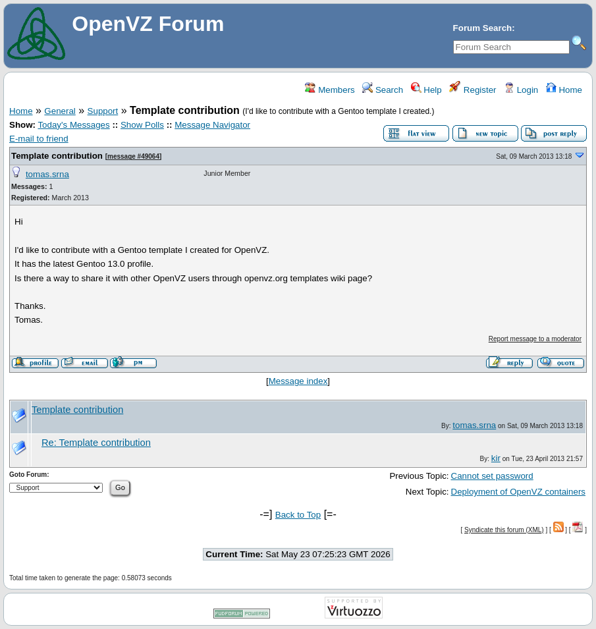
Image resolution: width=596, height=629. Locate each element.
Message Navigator (212, 125)
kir (496, 458)
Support (103, 111)
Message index (298, 381)
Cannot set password (492, 476)
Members (329, 90)
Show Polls (142, 125)
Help (426, 90)
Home (564, 90)
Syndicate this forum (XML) (504, 529)
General (59, 111)
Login (521, 90)
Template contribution (57, 156)
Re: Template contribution (96, 442)
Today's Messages (73, 125)
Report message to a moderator (535, 338)
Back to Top (298, 515)
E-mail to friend (38, 139)
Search (382, 90)
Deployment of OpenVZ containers (518, 492)
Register (472, 90)
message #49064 (133, 156)
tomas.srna (47, 174)
